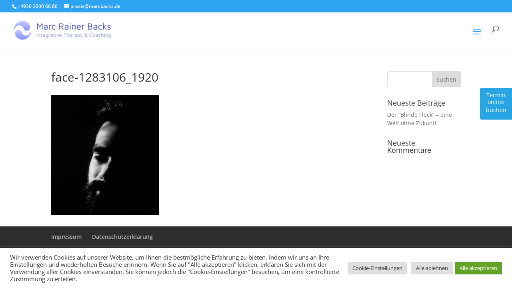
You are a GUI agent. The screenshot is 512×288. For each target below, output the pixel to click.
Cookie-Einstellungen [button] (377, 268)
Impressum (66, 236)
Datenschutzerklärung (122, 236)
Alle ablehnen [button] (432, 268)
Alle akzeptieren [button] (478, 268)
